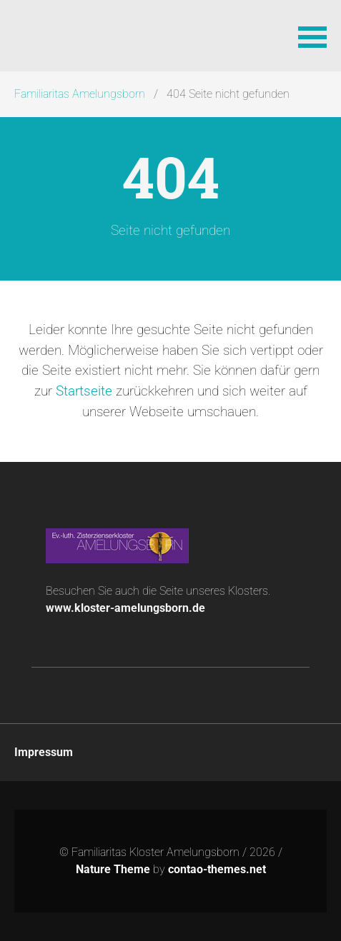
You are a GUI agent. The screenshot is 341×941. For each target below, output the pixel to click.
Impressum (43, 752)
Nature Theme (113, 869)
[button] (312, 35)
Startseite (84, 391)
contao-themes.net (217, 869)
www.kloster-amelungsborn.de (125, 608)
